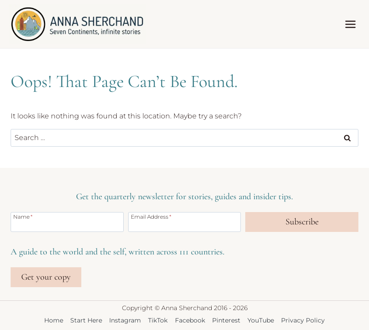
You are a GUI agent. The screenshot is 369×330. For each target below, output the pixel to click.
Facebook (190, 320)
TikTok (157, 320)
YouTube (260, 320)
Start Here (86, 320)
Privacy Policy (303, 320)
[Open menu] (350, 24)
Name (23, 216)
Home (53, 320)
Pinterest (226, 320)
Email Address (151, 216)
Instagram (125, 320)
